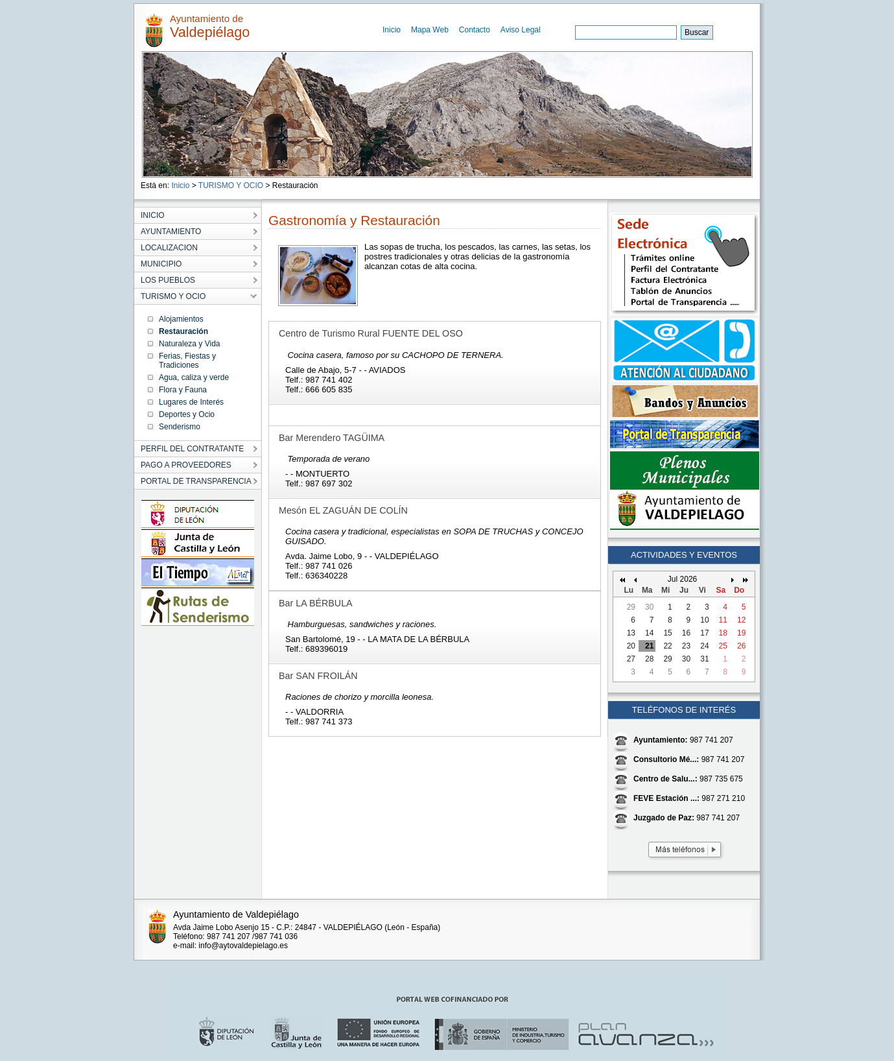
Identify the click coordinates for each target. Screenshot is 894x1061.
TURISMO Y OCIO (230, 185)
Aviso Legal (520, 29)
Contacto (474, 29)
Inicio (391, 29)
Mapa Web (430, 29)
